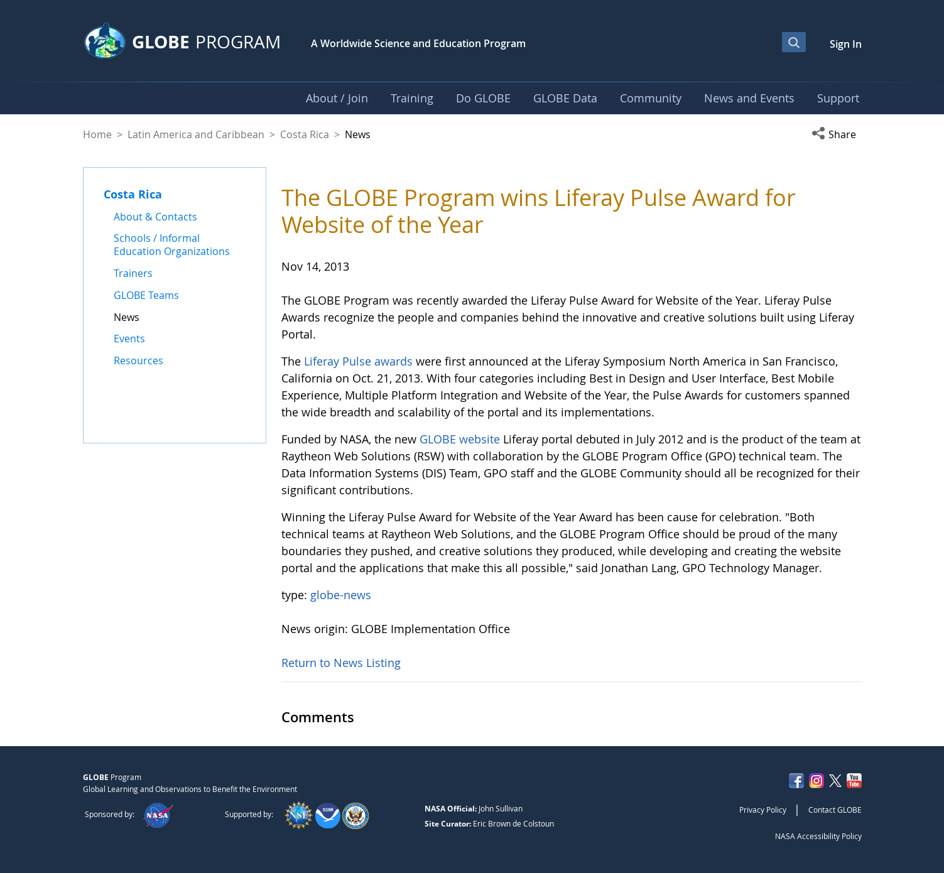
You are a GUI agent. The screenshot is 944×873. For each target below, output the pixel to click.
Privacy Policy (762, 810)
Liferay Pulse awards (358, 361)
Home (97, 134)
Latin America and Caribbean (195, 134)
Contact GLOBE (835, 810)
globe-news (340, 594)
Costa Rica (304, 134)
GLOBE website (460, 439)
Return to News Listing (341, 662)
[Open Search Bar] (794, 42)
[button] (836, 134)
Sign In (846, 44)
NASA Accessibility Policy (818, 836)
